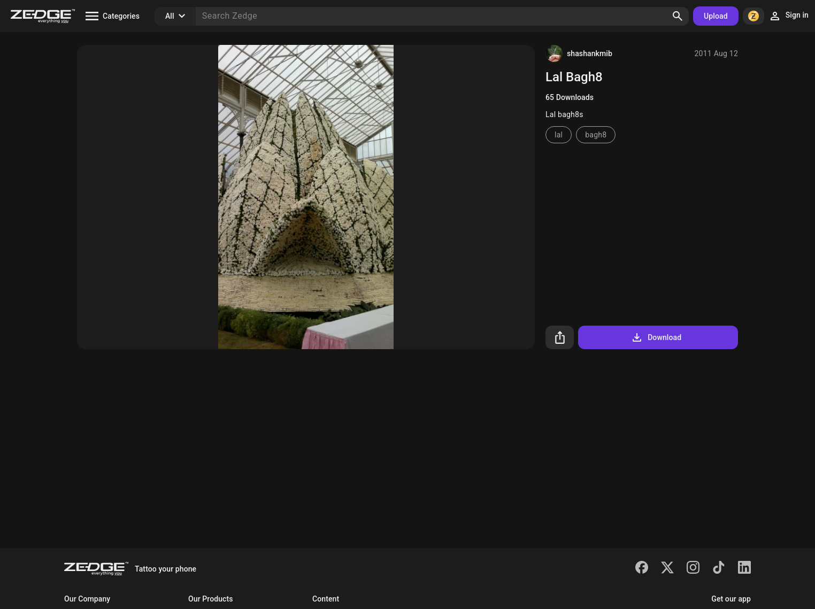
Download (656, 337)
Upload (716, 16)
